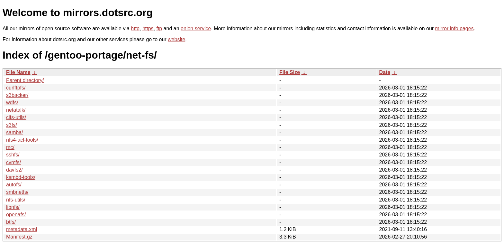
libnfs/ (13, 207)
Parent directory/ (25, 80)
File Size (289, 72)
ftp (159, 28)
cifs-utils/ (16, 117)
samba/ (14, 132)
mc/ (10, 147)
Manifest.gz (19, 236)
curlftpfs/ (15, 87)
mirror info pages (454, 28)
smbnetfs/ (17, 192)
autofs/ (14, 184)
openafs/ (16, 214)
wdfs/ (12, 102)
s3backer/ (17, 95)
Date (384, 72)
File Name (18, 72)
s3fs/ (11, 125)
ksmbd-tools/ (20, 177)
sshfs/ (13, 154)
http (135, 28)
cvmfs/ (13, 162)
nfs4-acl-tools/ (22, 140)
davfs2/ (14, 170)
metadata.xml (21, 229)
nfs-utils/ (15, 199)
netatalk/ (15, 110)
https (148, 28)
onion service (196, 28)
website (176, 39)
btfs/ (11, 222)
